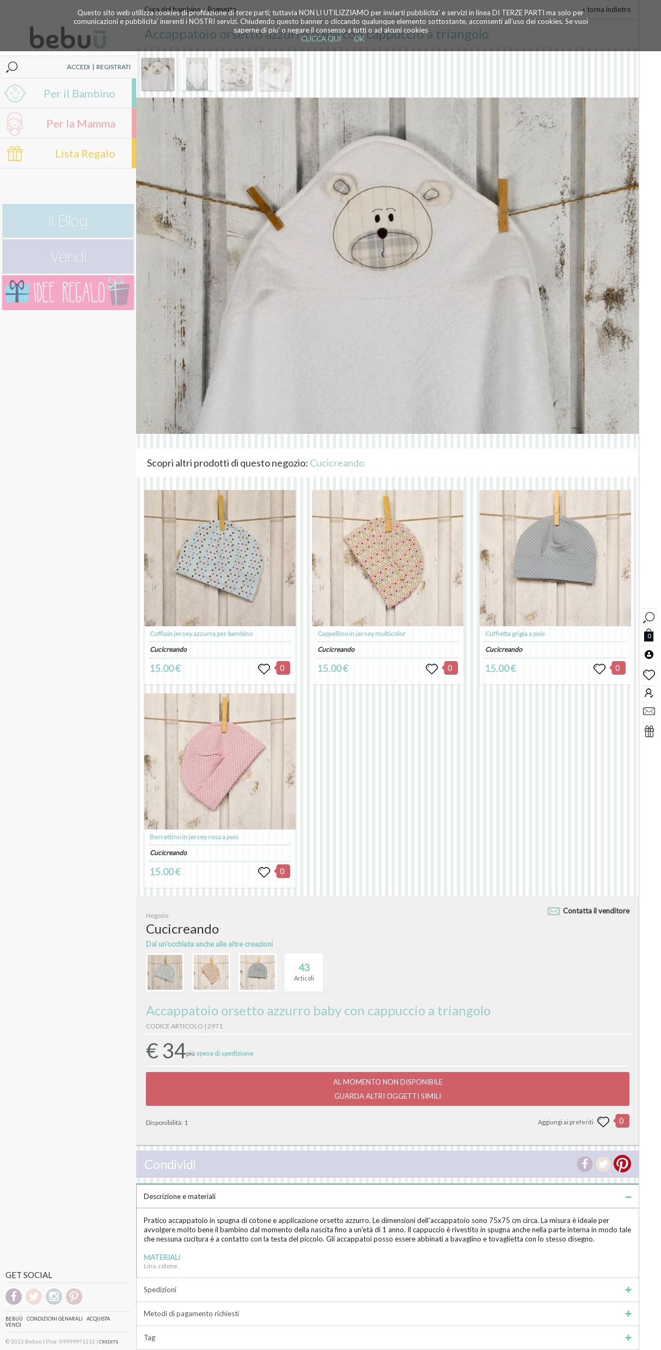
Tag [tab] (388, 1337)
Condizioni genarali (55, 1319)
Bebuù (14, 1319)
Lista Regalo (85, 153)
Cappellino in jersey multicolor (361, 633)
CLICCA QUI (321, 38)
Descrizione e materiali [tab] (388, 1196)
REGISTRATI (113, 67)
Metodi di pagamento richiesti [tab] (388, 1313)
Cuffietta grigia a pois (515, 633)
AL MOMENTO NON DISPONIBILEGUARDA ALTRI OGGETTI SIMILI (388, 1088)
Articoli (304, 967)
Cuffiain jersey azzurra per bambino (201, 633)
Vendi (13, 1325)
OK (359, 38)
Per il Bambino (79, 93)
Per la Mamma (80, 123)
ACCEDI (78, 67)
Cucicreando (337, 463)
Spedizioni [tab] (388, 1289)
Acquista (98, 1319)
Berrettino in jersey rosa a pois (194, 837)
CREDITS (108, 1342)
